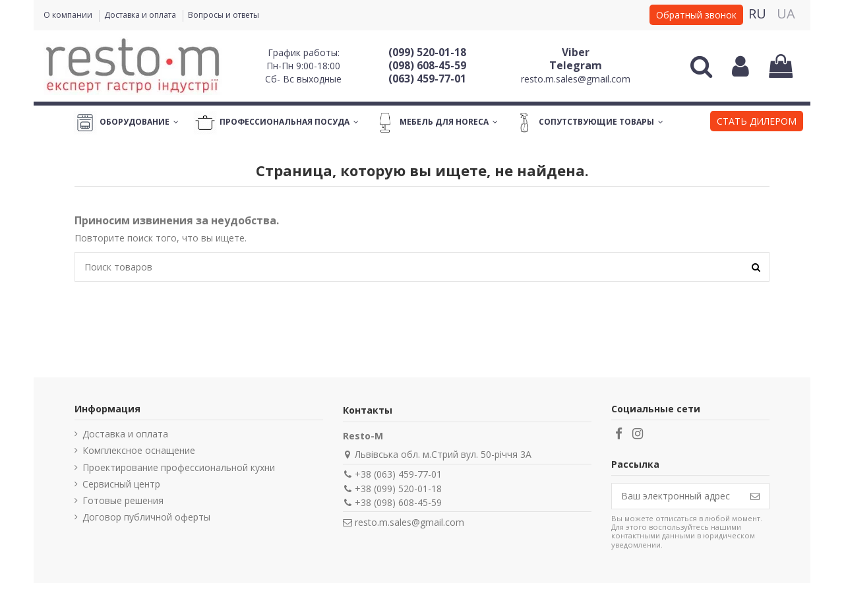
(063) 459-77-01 (427, 78)
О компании (69, 14)
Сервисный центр (121, 484)
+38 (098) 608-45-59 (398, 502)
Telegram (575, 65)
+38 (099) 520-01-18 (398, 488)
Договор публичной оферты (146, 517)
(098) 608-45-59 (427, 65)
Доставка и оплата (141, 14)
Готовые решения (123, 500)
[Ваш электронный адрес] (676, 496)
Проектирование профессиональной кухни (178, 467)
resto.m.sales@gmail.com (575, 79)
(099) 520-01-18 (427, 52)
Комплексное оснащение (138, 450)
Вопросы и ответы (223, 14)
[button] (756, 123)
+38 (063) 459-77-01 (398, 474)
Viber (575, 52)
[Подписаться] (755, 496)
